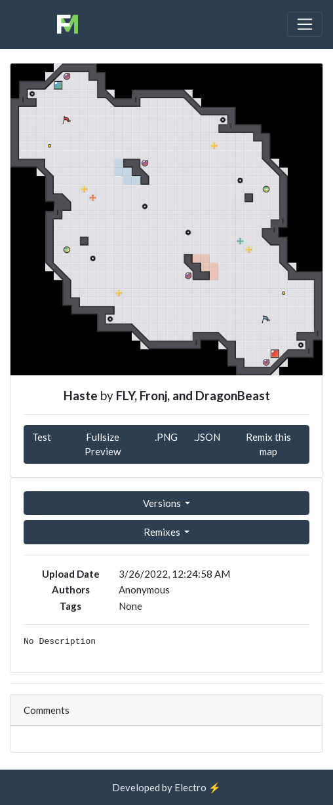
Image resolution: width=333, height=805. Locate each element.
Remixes (163, 532)
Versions (163, 503)
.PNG (166, 437)
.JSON (207, 437)
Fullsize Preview (103, 444)
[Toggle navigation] (305, 24)
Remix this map (268, 444)
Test (41, 437)
